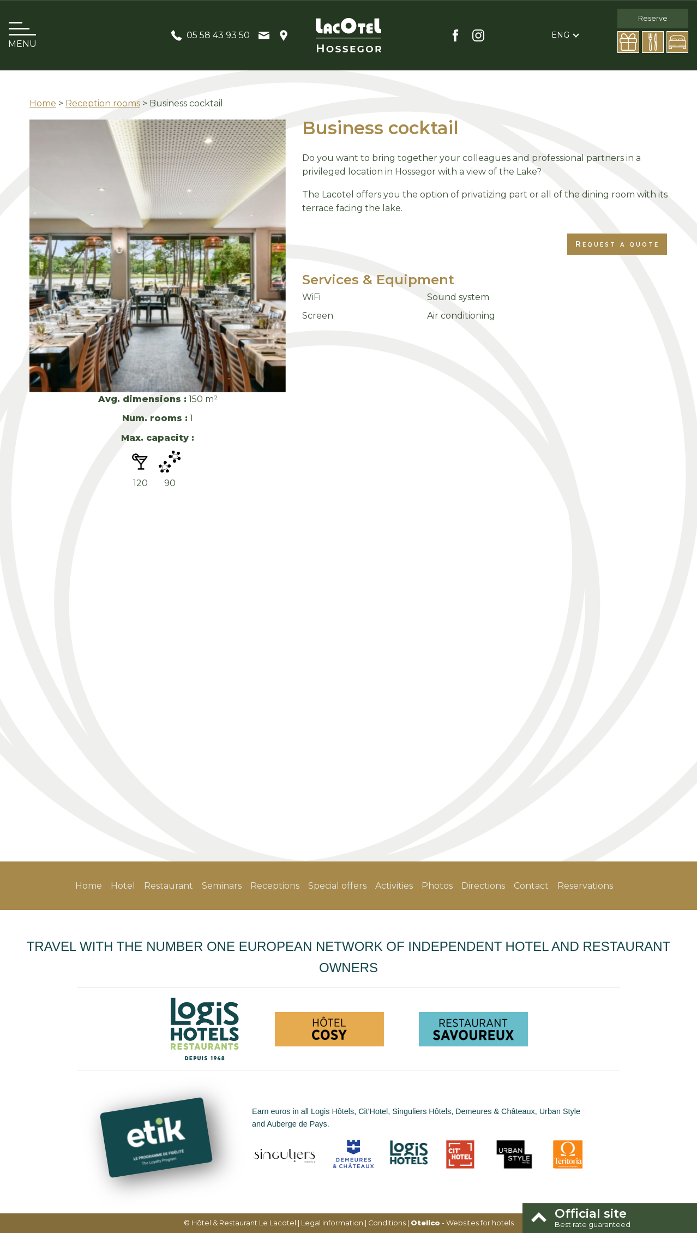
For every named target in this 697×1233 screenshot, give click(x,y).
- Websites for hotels (462, 1223)
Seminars (222, 886)
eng (560, 35)
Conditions (387, 1223)
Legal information (332, 1223)
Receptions (274, 886)
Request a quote (617, 244)
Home (42, 103)
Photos (437, 886)
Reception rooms (102, 103)
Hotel (123, 886)
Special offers (337, 886)
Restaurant (168, 886)
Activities (394, 886)
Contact (531, 886)
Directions (483, 886)
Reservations (585, 886)
